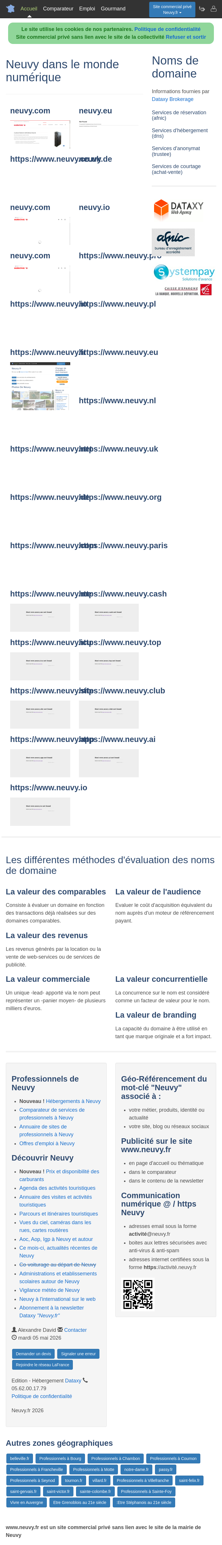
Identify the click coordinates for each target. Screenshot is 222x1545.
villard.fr (99, 1480)
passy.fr (166, 1469)
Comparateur (58, 9)
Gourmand (113, 9)
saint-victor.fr (58, 1491)
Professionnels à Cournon (173, 1458)
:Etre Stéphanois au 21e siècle (143, 1502)
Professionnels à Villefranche (143, 1480)
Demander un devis (33, 1353)
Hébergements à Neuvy (73, 1101)
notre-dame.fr (136, 1469)
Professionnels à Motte (93, 1469)
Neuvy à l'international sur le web (57, 1299)
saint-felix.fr (189, 1480)
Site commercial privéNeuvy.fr (172, 9)
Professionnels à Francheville (36, 1469)
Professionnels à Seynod (32, 1480)
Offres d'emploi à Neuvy (47, 1143)
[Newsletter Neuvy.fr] (202, 8)
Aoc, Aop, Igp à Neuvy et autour (56, 1239)
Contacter (75, 1330)
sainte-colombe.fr (95, 1491)
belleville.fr (19, 1458)
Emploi (87, 9)
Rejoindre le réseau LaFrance (42, 1364)
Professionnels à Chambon (115, 1458)
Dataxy (73, 1381)
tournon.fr (73, 1480)
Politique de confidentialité (167, 29)
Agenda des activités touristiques (57, 1188)
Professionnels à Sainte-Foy (146, 1491)
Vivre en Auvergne (26, 1502)
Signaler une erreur (78, 1353)
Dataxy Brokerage (172, 99)
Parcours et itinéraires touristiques (58, 1214)
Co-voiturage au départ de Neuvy (57, 1265)
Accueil (29, 9)
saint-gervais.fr (23, 1491)
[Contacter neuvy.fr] (213, 8)
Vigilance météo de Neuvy (49, 1290)
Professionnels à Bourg (60, 1458)
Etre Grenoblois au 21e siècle (79, 1502)
